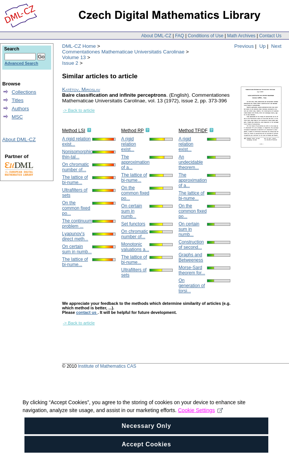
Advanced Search (21, 63)
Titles (17, 100)
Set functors (133, 224)
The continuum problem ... (77, 223)
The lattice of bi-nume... (75, 180)
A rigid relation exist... (128, 144)
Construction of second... (191, 244)
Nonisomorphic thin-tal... (77, 154)
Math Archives (241, 35)
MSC (17, 117)
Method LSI (73, 130)
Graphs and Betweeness (190, 257)
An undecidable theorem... (190, 162)
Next (276, 46)
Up (262, 46)
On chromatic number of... (75, 167)
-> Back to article (79, 110)
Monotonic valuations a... (135, 247)
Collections (24, 92)
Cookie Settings (200, 418)
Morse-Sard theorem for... (191, 270)
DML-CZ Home (79, 46)
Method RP (132, 130)
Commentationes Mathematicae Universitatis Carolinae (123, 52)
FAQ (179, 35)
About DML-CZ (156, 35)
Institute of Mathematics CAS (107, 366)
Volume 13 (74, 57)
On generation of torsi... (191, 286)
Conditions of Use (206, 35)
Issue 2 (70, 63)
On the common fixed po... (76, 208)
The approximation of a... (135, 162)
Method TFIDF (192, 130)
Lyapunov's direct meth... (75, 236)
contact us (86, 312)
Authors (20, 108)
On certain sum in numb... (77, 249)
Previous (244, 46)
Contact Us (270, 35)
